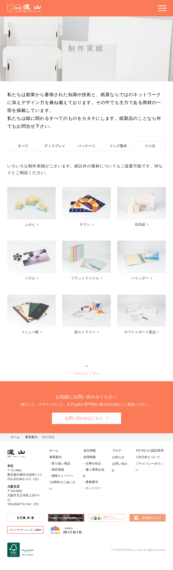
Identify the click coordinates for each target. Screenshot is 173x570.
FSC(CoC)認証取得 (149, 451)
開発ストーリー (62, 475)
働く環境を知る (96, 469)
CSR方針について (147, 457)
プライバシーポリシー (150, 463)
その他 (150, 146)
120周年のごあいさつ (64, 481)
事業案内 (56, 457)
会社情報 (89, 451)
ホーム (54, 451)
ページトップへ (86, 369)
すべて (23, 146)
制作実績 (58, 469)
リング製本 (118, 146)
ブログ (116, 451)
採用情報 (89, 457)
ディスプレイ (54, 146)
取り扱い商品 (61, 463)
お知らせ (118, 457)
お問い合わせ (121, 463)
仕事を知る (93, 463)
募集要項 (91, 475)
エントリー (93, 481)
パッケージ (86, 146)
